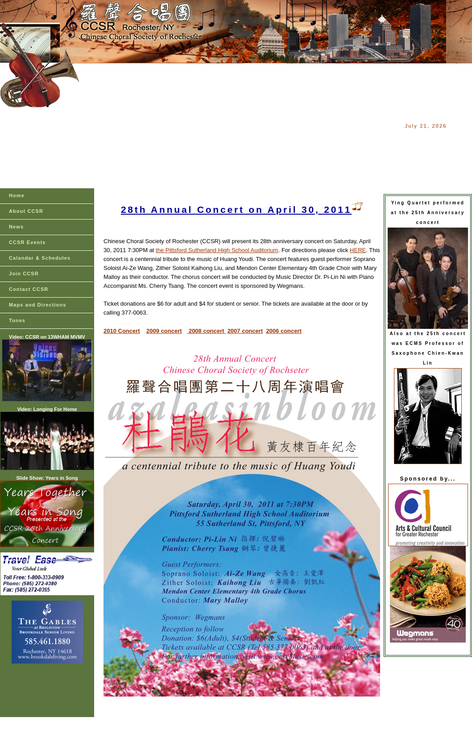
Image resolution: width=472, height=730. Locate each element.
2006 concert (284, 331)
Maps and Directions (37, 304)
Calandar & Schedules (39, 258)
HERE (358, 250)
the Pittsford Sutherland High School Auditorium (217, 250)
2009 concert (164, 331)
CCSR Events (27, 242)
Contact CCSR (28, 289)
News (16, 226)
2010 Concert (122, 331)
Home (17, 195)
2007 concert (245, 331)
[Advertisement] (241, 125)
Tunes (17, 320)
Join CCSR (24, 273)
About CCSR (26, 211)
